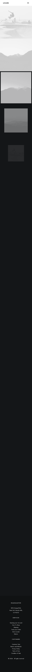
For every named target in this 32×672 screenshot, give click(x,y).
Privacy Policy (16, 649)
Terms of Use (16, 651)
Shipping (16, 627)
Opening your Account (16, 623)
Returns (16, 634)
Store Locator (16, 632)
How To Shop (16, 625)
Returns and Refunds (16, 646)
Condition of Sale (16, 653)
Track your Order (16, 630)
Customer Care (16, 644)
